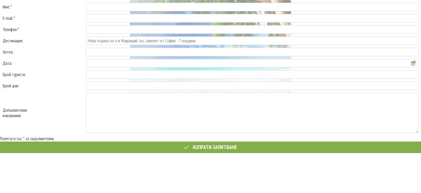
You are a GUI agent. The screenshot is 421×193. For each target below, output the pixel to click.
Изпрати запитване (210, 147)
